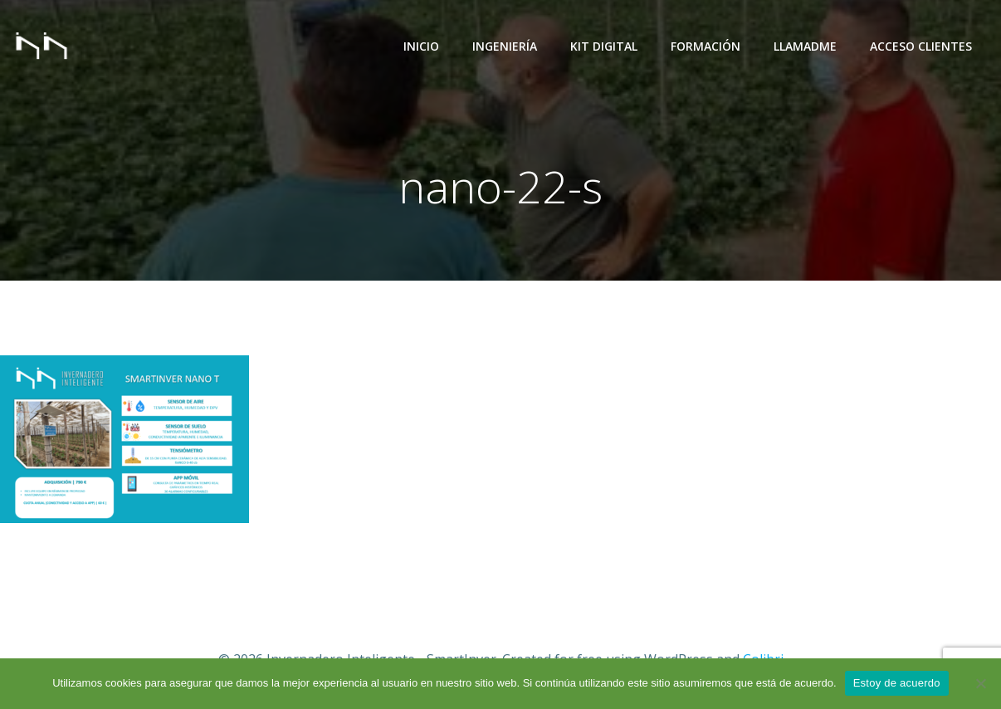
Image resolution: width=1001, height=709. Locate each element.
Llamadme (805, 46)
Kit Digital (603, 46)
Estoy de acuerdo (896, 683)
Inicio (421, 46)
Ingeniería (504, 46)
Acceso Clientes (921, 46)
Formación (705, 46)
